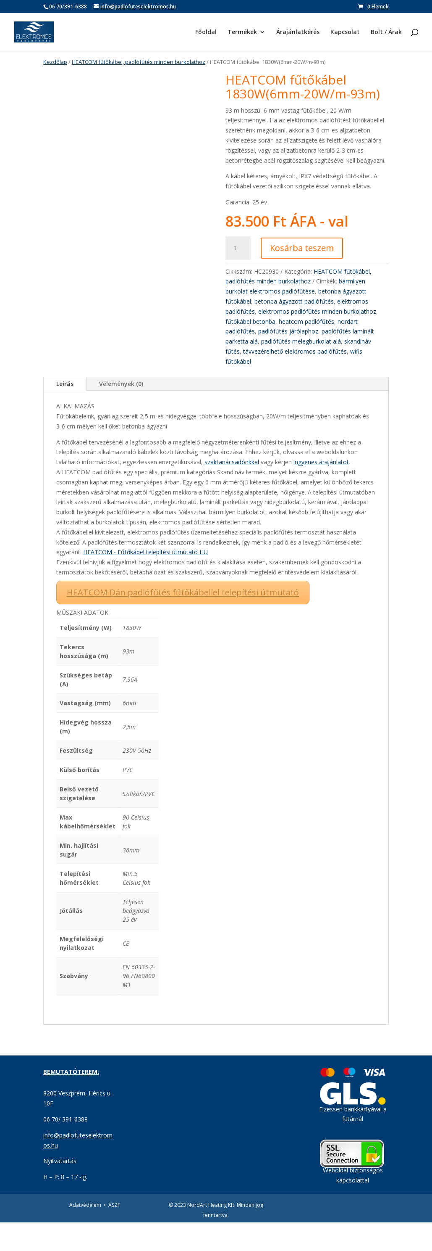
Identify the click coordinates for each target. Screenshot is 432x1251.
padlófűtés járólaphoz (288, 331)
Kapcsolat (345, 32)
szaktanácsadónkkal (231, 491)
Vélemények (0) (121, 413)
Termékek (242, 32)
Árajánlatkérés (297, 32)
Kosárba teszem (302, 248)
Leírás (64, 413)
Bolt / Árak (386, 32)
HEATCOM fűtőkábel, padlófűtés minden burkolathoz (138, 62)
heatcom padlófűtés (306, 321)
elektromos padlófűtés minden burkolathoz (317, 311)
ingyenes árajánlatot (321, 491)
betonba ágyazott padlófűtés (294, 301)
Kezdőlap (55, 62)
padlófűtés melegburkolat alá (301, 341)
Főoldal (206, 32)
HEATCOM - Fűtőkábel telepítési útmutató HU (145, 581)
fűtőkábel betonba (250, 321)
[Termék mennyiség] (238, 248)
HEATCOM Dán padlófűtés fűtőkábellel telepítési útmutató (183, 621)
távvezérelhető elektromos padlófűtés (295, 351)
